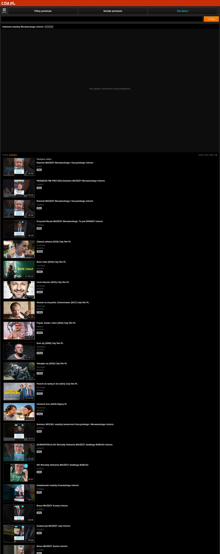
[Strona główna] (8, 3)
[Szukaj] (102, 19)
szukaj (211, 19)
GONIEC (13, 155)
